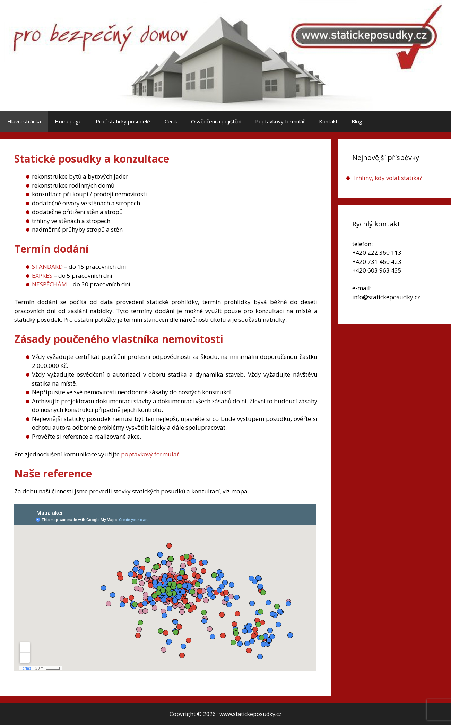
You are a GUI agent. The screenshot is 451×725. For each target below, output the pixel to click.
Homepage (68, 121)
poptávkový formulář (150, 454)
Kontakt (328, 121)
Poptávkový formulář (280, 121)
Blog (357, 121)
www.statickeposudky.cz (250, 714)
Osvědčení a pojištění (216, 121)
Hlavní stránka (24, 121)
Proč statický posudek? (123, 121)
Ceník (171, 121)
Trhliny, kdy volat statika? (387, 178)
